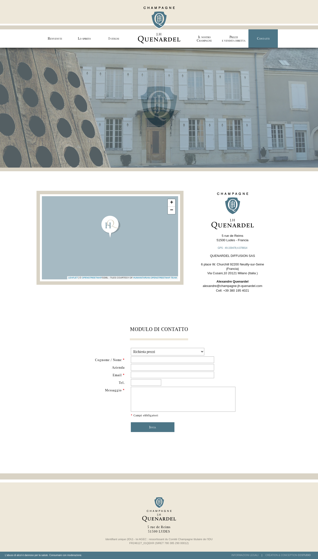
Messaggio (115, 390)
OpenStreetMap (92, 277)
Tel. (122, 383)
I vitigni (114, 38)
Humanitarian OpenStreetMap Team (155, 277)
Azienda (118, 367)
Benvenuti (55, 38)
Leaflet (73, 277)
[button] (110, 227)
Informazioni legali (244, 555)
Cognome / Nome (110, 360)
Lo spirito (84, 38)
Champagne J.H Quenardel (159, 24)
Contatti (263, 38)
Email (119, 375)
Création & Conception (288, 555)
